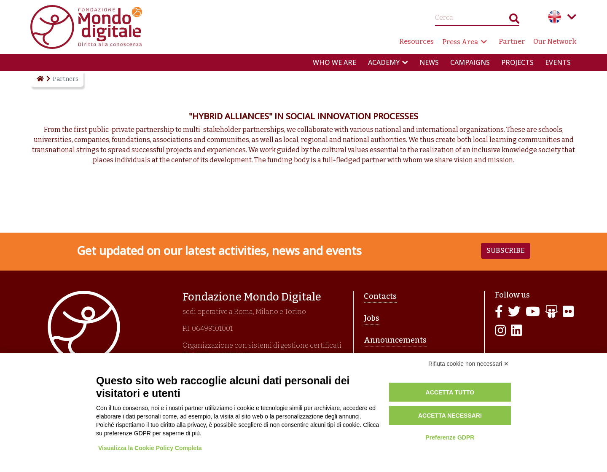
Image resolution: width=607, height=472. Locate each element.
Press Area (460, 42)
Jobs (371, 318)
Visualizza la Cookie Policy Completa (150, 448)
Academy (384, 62)
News (429, 62)
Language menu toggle (572, 17)
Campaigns (470, 62)
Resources (416, 42)
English (554, 17)
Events (558, 62)
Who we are (334, 62)
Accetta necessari (450, 415)
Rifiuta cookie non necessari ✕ (468, 363)
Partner (512, 42)
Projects (517, 62)
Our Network (555, 42)
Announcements (395, 340)
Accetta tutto (450, 392)
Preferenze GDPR (449, 437)
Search (514, 20)
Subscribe (505, 251)
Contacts (380, 296)
